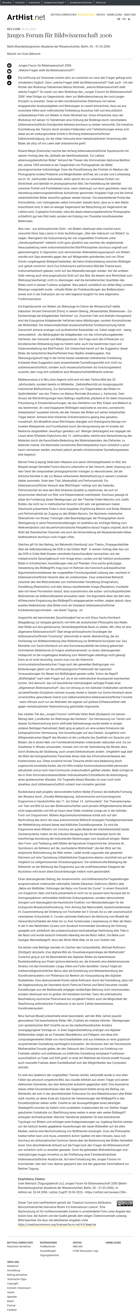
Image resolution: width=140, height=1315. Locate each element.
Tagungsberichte (49, 1255)
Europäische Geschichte (81, 2)
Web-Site (78, 1246)
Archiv (100, 14)
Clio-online (6, 2)
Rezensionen (86, 14)
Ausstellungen (48, 1250)
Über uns (130, 14)
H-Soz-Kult (20, 2)
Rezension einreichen (19, 1246)
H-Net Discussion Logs (85, 1250)
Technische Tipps (16, 1279)
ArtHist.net (101, 2)
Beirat (10, 1301)
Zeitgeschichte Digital (54, 2)
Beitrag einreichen (63, 14)
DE (118, 19)
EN (124, 19)
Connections (34, 2)
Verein (10, 1292)
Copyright (12, 1283)
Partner (11, 1305)
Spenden (12, 1296)
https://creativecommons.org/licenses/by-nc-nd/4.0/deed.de (57, 1224)
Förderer (12, 1309)
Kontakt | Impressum (19, 1287)
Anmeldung (114, 14)
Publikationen (47, 1246)
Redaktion (13, 1266)
